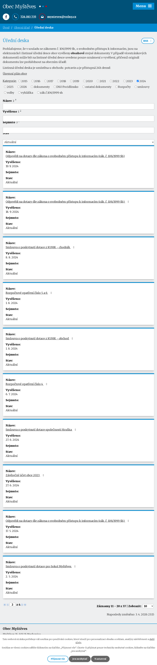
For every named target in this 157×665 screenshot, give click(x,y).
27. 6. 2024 (12, 440)
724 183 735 (28, 16)
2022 (116, 81)
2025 (10, 87)
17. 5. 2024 (12, 531)
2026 (23, 87)
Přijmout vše (58, 658)
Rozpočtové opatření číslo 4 (27, 384)
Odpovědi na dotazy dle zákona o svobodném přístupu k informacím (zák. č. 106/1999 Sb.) (65, 156)
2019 (76, 81)
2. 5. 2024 (12, 577)
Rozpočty (124, 87)
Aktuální (12, 182)
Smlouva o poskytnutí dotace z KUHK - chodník (41, 247)
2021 (103, 81)
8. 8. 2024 (12, 257)
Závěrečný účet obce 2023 (25, 475)
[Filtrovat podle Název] (78, 107)
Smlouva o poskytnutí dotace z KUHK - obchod (40, 338)
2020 (89, 81)
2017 (50, 81)
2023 (129, 81)
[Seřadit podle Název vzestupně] (16, 99)
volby (10, 93)
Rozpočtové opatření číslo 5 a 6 (29, 293)
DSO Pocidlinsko (67, 87)
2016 (37, 81)
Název (8, 101)
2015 (24, 81)
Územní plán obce (15, 74)
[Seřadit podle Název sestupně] (16, 100)
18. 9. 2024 (12, 212)
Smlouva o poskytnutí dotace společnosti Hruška (41, 430)
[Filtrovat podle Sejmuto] (78, 130)
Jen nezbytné (79, 658)
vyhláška (27, 93)
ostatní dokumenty (98, 87)
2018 (63, 81)
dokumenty (42, 87)
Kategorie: (10, 81)
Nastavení (100, 658)
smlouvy (143, 87)
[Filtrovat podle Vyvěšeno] (78, 119)
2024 (142, 81)
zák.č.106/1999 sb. (51, 93)
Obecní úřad (22, 27)
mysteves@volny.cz (61, 16)
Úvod (6, 27)
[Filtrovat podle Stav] (78, 143)
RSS (147, 41)
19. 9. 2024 (12, 166)
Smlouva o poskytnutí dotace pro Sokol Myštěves (41, 566)
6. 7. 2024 (12, 394)
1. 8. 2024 (12, 303)
